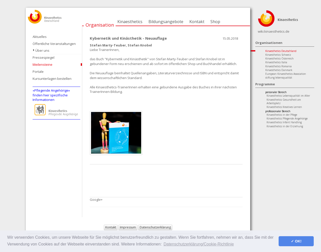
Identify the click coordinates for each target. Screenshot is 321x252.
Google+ (96, 199)
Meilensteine (42, 64)
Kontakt (196, 21)
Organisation (100, 25)
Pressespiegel (43, 57)
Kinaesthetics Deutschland (280, 51)
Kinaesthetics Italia (276, 62)
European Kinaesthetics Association (285, 74)
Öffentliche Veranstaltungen (54, 43)
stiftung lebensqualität (278, 77)
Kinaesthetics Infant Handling (284, 122)
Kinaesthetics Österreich (279, 58)
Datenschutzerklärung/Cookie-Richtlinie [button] (199, 244)
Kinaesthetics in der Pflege (282, 114)
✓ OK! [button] (296, 241)
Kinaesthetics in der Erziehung (285, 126)
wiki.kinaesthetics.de (273, 31)
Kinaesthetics (129, 21)
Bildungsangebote (165, 21)
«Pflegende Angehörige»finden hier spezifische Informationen (51, 95)
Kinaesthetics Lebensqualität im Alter (288, 95)
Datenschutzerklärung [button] (155, 227)
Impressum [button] (128, 227)
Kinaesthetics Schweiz (278, 54)
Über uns (42, 50)
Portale (38, 71)
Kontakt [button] (110, 227)
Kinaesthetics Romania (278, 66)
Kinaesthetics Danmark (278, 70)
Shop (215, 21)
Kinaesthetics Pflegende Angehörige (287, 118)
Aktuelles (40, 36)
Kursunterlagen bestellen (52, 78)
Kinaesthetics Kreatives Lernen (284, 107)
